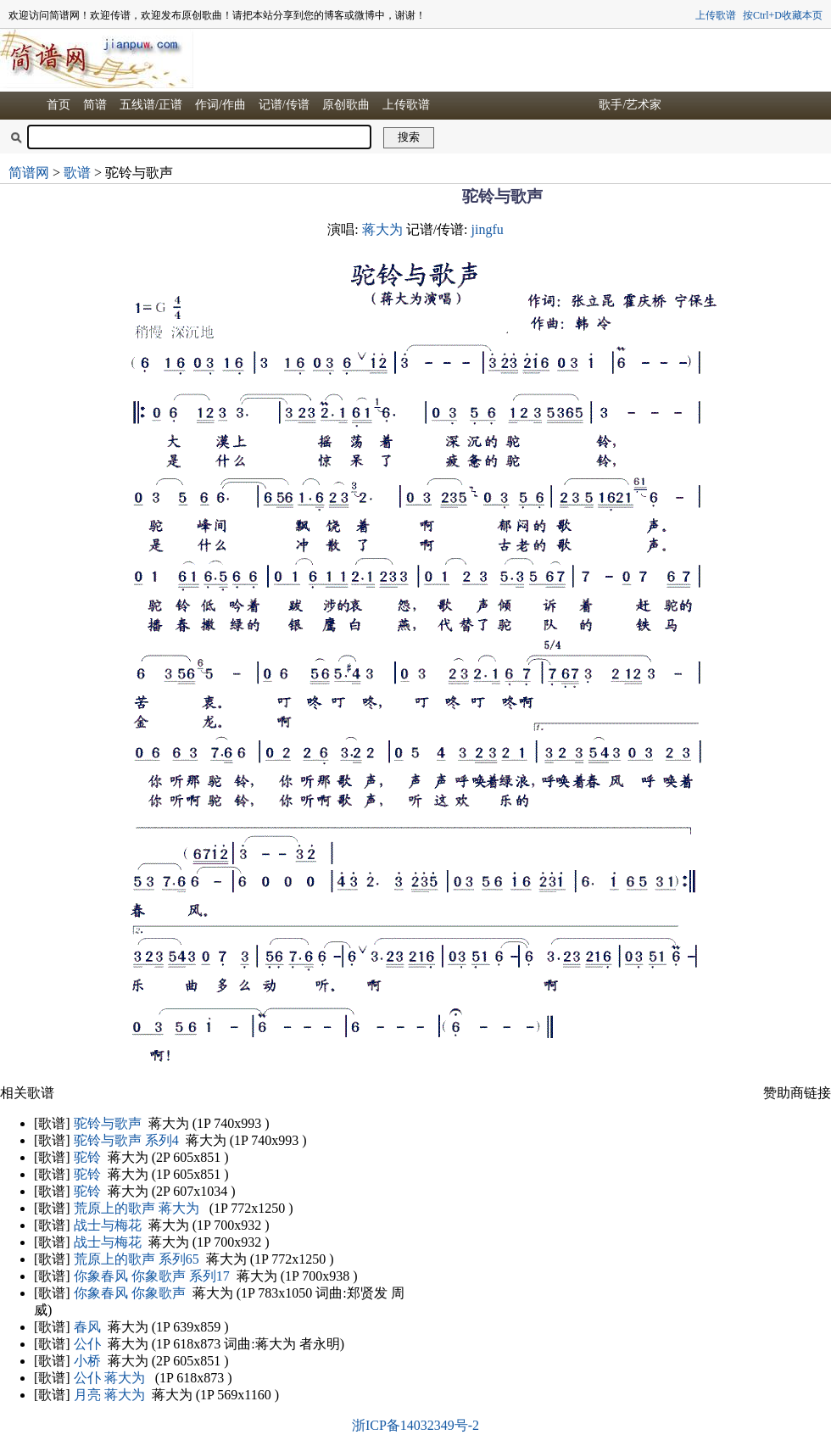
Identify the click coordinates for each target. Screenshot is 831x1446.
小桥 (87, 1361)
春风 (87, 1327)
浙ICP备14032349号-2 (415, 1425)
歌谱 (77, 172)
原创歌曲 (346, 104)
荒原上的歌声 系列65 (136, 1259)
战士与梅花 (108, 1225)
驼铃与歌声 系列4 (126, 1140)
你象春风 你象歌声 (130, 1293)
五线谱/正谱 (151, 104)
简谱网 (28, 172)
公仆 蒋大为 (109, 1378)
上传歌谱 (715, 15)
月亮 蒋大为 (109, 1394)
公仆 (87, 1344)
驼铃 (87, 1157)
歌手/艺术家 (630, 104)
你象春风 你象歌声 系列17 (152, 1276)
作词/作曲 (220, 104)
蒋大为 (382, 229)
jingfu (487, 229)
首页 (58, 104)
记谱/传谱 (284, 104)
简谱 (95, 104)
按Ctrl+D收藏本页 (783, 15)
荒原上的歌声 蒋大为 (136, 1208)
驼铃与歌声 (108, 1123)
